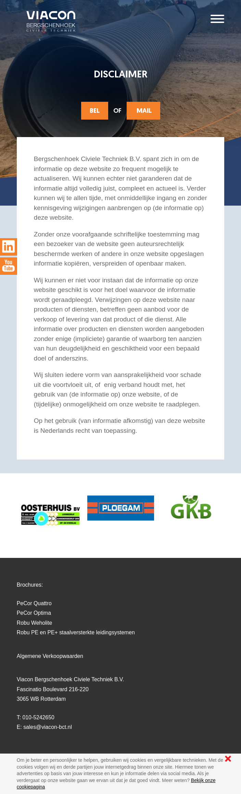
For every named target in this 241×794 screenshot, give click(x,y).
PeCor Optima (34, 613)
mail (143, 111)
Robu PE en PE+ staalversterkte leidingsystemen (76, 632)
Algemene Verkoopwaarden (50, 656)
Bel (95, 111)
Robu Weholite (34, 623)
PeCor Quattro (34, 603)
